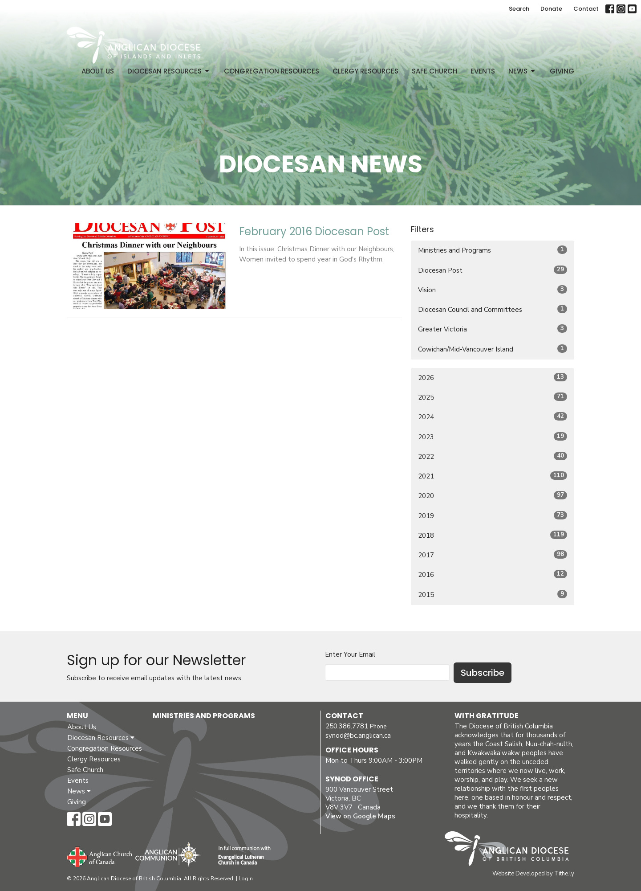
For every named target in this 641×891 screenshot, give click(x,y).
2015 (492, 594)
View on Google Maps (360, 816)
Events (483, 71)
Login (246, 878)
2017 (492, 555)
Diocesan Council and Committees (492, 309)
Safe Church (434, 71)
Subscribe (482, 672)
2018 (492, 535)
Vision (492, 289)
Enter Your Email (350, 654)
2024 (492, 416)
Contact (586, 8)
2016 (492, 574)
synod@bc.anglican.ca (358, 735)
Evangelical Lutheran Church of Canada (241, 856)
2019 (492, 515)
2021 (492, 476)
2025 (492, 397)
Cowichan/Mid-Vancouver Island (492, 349)
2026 (492, 377)
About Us (97, 71)
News (522, 71)
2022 (492, 456)
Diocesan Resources (169, 71)
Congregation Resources (271, 71)
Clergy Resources (365, 71)
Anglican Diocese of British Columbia (511, 850)
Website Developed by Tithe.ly (533, 873)
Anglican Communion (168, 854)
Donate (551, 8)
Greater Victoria (492, 329)
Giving (562, 71)
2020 (492, 495)
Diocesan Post (492, 270)
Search (519, 8)
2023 (492, 436)
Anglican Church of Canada (100, 856)
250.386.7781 (346, 726)
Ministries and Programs (492, 250)
